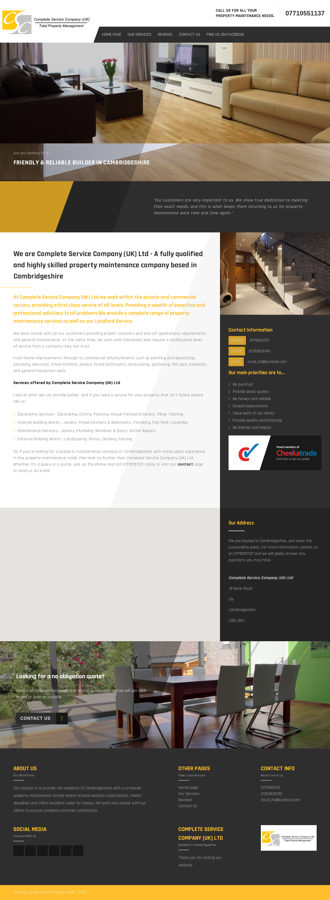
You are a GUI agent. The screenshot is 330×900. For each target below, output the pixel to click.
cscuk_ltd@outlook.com (280, 800)
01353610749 (271, 794)
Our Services (139, 34)
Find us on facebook (225, 34)
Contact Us (189, 34)
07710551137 (305, 13)
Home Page (111, 34)
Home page (188, 787)
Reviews (165, 34)
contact (185, 464)
